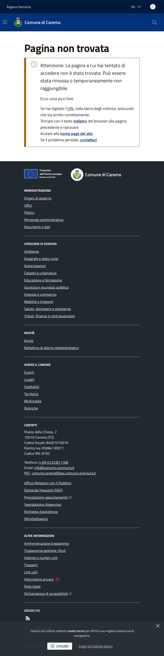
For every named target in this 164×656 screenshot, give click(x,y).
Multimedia (32, 401)
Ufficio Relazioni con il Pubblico (47, 483)
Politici (29, 212)
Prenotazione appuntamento (47, 497)
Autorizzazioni (35, 265)
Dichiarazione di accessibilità (47, 593)
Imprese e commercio (40, 294)
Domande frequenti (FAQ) (43, 490)
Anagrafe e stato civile (41, 258)
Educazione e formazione (43, 280)
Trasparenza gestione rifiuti (45, 550)
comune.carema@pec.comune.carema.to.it (64, 473)
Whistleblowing (36, 518)
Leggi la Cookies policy (96, 646)
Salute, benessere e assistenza (47, 308)
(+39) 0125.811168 (53, 462)
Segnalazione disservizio (42, 504)
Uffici (28, 205)
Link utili (31, 572)
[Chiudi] (157, 625)
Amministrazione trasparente (46, 543)
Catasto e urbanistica (40, 273)
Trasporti (31, 565)
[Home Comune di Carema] (37, 22)
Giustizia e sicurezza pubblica (46, 287)
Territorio (31, 394)
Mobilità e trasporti (38, 301)
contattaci (88, 140)
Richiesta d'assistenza (41, 511)
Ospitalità (31, 386)
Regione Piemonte (19, 6)
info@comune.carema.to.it (54, 467)
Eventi (29, 372)
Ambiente (31, 251)
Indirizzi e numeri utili (41, 557)
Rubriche (31, 408)
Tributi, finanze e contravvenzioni (49, 316)
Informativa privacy (39, 579)
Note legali (32, 586)
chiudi (60, 646)
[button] (154, 22)
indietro (80, 121)
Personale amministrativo (43, 219)
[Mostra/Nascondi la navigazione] (5, 22)
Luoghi (29, 379)
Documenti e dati (37, 226)
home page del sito (76, 134)
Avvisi (28, 340)
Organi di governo (37, 198)
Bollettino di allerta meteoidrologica (51, 347)
